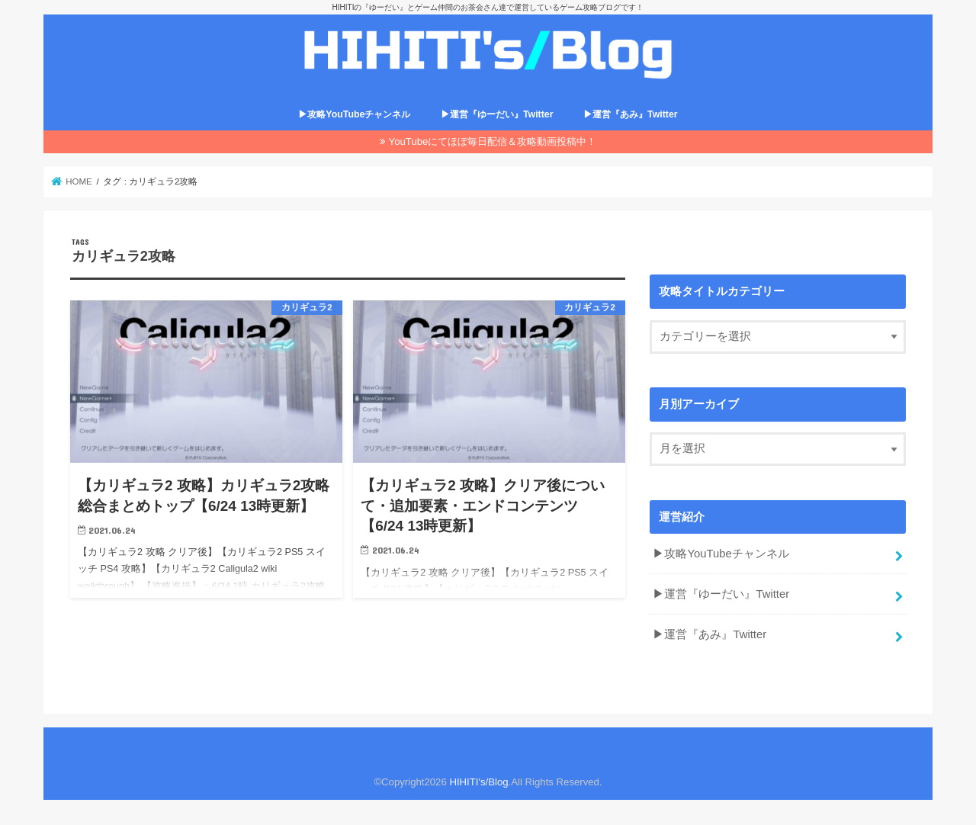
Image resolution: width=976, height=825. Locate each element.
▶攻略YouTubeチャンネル (354, 114)
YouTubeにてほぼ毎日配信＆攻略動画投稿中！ (493, 141)
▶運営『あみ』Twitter (630, 114)
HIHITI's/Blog (478, 782)
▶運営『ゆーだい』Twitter (497, 114)
